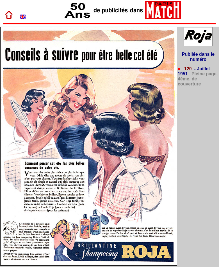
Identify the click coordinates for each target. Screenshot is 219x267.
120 (187, 68)
